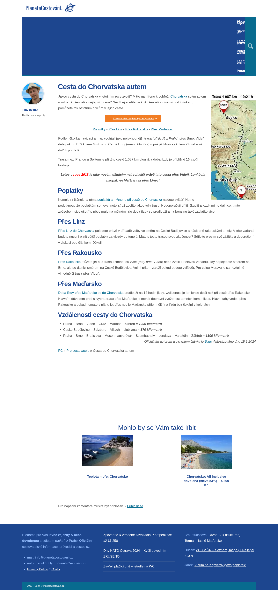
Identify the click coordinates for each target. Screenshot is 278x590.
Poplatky (99, 129)
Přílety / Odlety (243, 52)
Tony (208, 341)
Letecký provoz (243, 42)
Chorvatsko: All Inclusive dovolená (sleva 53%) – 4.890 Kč (206, 481)
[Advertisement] (127, 46)
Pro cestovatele (78, 351)
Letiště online (242, 62)
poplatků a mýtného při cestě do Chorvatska (129, 200)
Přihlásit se (135, 506)
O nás (55, 569)
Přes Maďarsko (162, 129)
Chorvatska (178, 96)
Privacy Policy (37, 569)
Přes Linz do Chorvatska (76, 231)
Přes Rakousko (136, 129)
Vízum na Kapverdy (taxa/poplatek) (220, 565)
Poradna (243, 71)
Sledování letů (244, 32)
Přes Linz (115, 129)
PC (60, 351)
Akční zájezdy (242, 22)
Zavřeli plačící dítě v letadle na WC (129, 566)
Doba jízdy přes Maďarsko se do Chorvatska (90, 293)
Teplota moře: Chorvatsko (107, 476)
